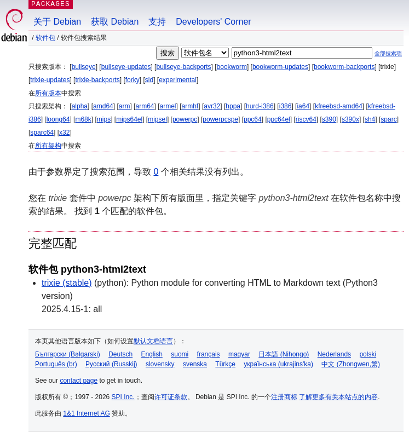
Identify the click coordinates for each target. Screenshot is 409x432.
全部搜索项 (388, 53)
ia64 (303, 106)
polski (367, 354)
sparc (388, 119)
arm (124, 106)
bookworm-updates (280, 67)
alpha (80, 106)
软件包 (45, 38)
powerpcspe (220, 119)
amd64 (103, 106)
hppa (233, 106)
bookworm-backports (344, 67)
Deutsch (120, 354)
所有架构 (48, 145)
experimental (178, 80)
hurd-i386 (260, 106)
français (208, 354)
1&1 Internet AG (86, 413)
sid (149, 80)
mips (104, 119)
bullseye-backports (183, 67)
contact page (78, 380)
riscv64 (306, 119)
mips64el (129, 119)
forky (132, 80)
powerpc (184, 119)
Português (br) (56, 364)
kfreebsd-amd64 (338, 106)
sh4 (370, 119)
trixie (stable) (67, 282)
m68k (83, 119)
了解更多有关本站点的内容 (338, 397)
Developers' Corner (213, 21)
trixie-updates (50, 80)
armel (168, 106)
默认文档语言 (153, 341)
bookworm (232, 67)
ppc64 (253, 119)
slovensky (160, 364)
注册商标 (284, 397)
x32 (64, 132)
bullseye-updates (126, 67)
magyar (239, 354)
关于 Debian (57, 21)
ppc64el (278, 119)
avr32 (212, 106)
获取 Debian (115, 21)
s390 (329, 119)
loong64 (58, 119)
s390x (350, 119)
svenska (195, 364)
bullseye (84, 67)
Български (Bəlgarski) (67, 354)
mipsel (157, 119)
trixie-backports (97, 80)
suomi (179, 354)
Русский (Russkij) (111, 364)
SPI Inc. (123, 397)
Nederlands (334, 354)
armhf (190, 106)
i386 (285, 106)
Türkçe (225, 364)
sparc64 (42, 132)
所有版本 (48, 93)
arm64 (144, 106)
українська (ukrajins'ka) (278, 364)
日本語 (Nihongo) (283, 354)
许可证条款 (170, 397)
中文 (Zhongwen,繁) (350, 364)
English (152, 354)
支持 (157, 21)
